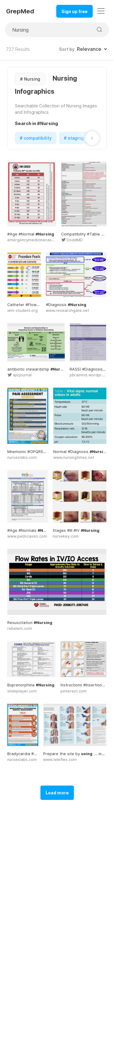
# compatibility (36, 138)
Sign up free (74, 11)
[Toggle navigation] (101, 11)
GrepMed (20, 11)
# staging (74, 138)
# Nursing (30, 79)
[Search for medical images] (49, 30)
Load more (57, 792)
